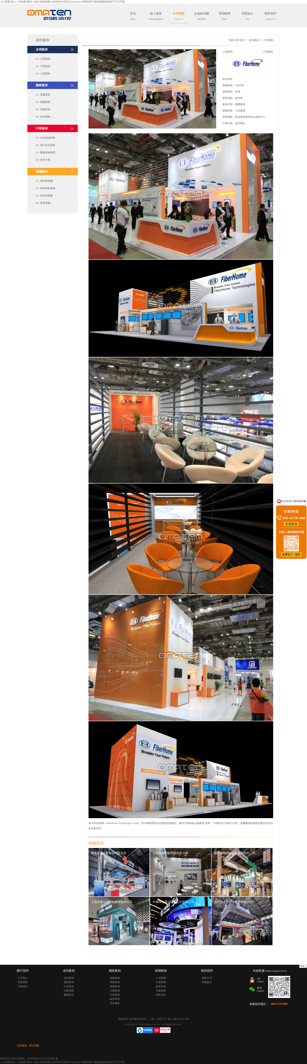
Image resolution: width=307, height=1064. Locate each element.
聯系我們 (270, 16)
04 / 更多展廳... (44, 202)
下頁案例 (268, 51)
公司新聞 (161, 978)
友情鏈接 (22, 1045)
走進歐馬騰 (201, 16)
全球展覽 (179, 16)
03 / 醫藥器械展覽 (45, 152)
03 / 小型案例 (43, 73)
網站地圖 (34, 1045)
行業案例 (69, 986)
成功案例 (254, 40)
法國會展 (115, 990)
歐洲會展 (115, 999)
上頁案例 (227, 51)
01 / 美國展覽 (43, 94)
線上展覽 (155, 16)
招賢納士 (247, 16)
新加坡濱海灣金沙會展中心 (250, 116)
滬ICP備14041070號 (178, 1019)
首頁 (133, 16)
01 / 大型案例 (43, 58)
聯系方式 (207, 978)
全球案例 (69, 978)
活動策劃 (69, 990)
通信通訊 (240, 123)
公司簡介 (23, 978)
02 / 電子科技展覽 (45, 145)
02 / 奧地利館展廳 (45, 188)
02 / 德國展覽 (43, 102)
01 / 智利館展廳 (44, 180)
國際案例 (240, 104)
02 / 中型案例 (43, 66)
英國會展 (115, 986)
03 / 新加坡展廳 (44, 195)
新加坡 (239, 98)
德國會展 (115, 978)
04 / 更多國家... (44, 116)
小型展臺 (240, 110)
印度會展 (115, 994)
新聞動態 (224, 16)
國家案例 (69, 982)
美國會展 (115, 982)
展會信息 (161, 994)
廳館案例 (69, 994)
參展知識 (161, 986)
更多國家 (115, 1003)
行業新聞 (161, 982)
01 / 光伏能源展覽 (45, 137)
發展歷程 (23, 982)
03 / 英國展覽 (43, 109)
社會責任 (23, 986)
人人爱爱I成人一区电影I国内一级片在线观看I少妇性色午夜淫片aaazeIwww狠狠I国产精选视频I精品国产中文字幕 (62, 1)
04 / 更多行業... (44, 159)
